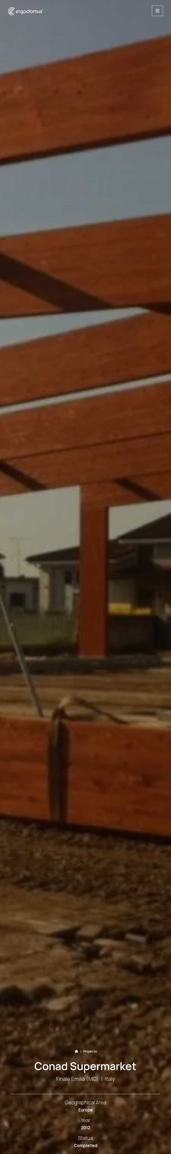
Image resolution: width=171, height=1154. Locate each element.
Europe (85, 1110)
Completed (85, 1145)
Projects (90, 1051)
